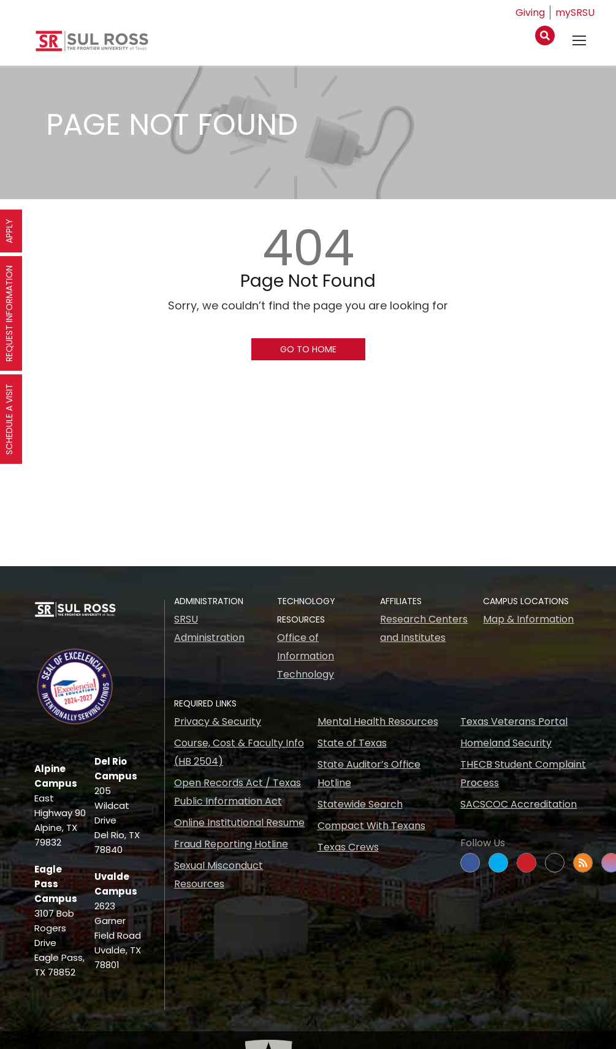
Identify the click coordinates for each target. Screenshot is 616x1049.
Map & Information (528, 619)
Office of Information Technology (305, 656)
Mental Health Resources (378, 721)
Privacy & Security (217, 721)
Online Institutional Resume (239, 823)
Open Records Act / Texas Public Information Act (237, 792)
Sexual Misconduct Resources (218, 874)
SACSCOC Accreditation (518, 804)
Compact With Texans (371, 826)
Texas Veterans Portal (514, 721)
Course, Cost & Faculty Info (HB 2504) (239, 752)
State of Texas (352, 743)
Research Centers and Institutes (424, 628)
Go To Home (308, 349)
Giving (530, 13)
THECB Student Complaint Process (523, 773)
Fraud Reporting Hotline (231, 844)
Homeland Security (506, 743)
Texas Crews (348, 847)
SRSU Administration (209, 628)
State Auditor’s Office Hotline (369, 773)
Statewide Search (360, 804)
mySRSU (575, 13)
